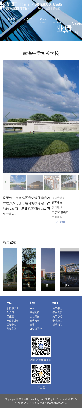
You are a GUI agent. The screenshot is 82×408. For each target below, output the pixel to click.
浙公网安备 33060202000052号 (49, 403)
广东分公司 (58, 221)
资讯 (43, 21)
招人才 (27, 21)
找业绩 (11, 21)
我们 (57, 21)
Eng (75, 32)
